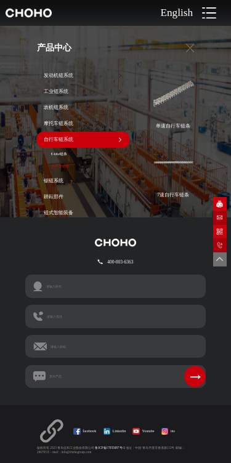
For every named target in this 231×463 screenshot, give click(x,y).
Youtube (148, 431)
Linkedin (119, 431)
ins (173, 431)
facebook (89, 431)
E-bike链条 (59, 154)
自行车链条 (60, 166)
